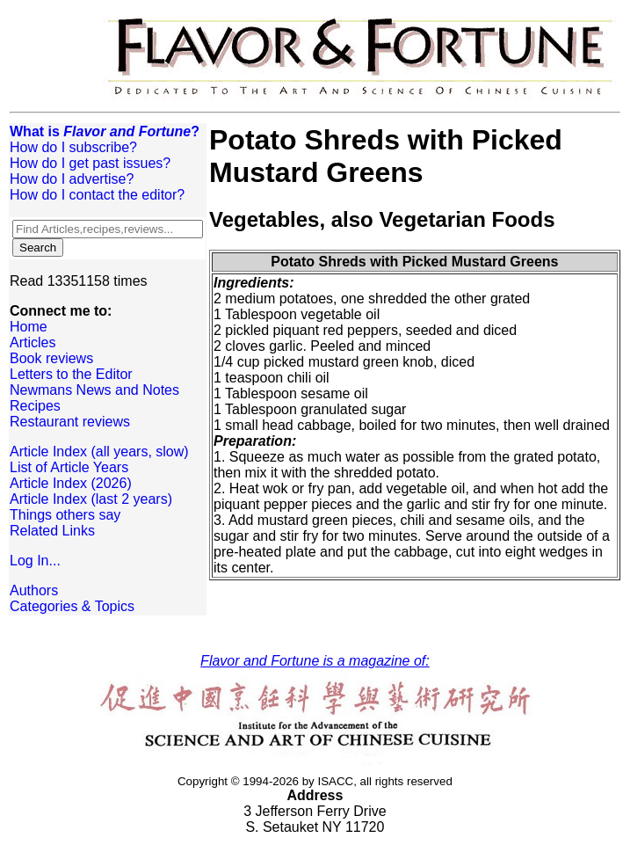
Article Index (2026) (71, 483)
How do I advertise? (72, 178)
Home (28, 326)
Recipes (35, 405)
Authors (34, 590)
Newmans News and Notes (94, 389)
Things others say (65, 514)
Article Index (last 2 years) (91, 499)
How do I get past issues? (90, 163)
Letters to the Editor (71, 374)
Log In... (35, 560)
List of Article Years (69, 467)
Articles (32, 342)
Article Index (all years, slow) (99, 451)
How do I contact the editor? (97, 194)
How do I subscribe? (73, 147)
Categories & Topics (72, 606)
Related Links (52, 530)
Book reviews (51, 358)
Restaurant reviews (70, 421)
